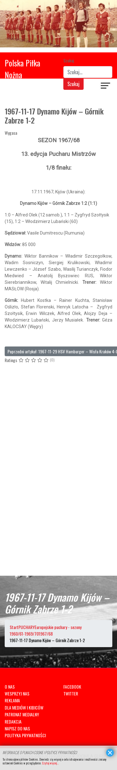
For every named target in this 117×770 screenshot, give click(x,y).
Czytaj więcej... (50, 763)
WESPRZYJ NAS (17, 693)
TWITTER (70, 693)
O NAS (10, 686)
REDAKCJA (13, 721)
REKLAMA (12, 700)
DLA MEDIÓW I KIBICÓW (24, 707)
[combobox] (88, 72)
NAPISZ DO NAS (17, 728)
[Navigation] (105, 86)
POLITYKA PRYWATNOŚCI (25, 735)
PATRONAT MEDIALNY (22, 714)
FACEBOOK (72, 686)
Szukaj (68, 60)
